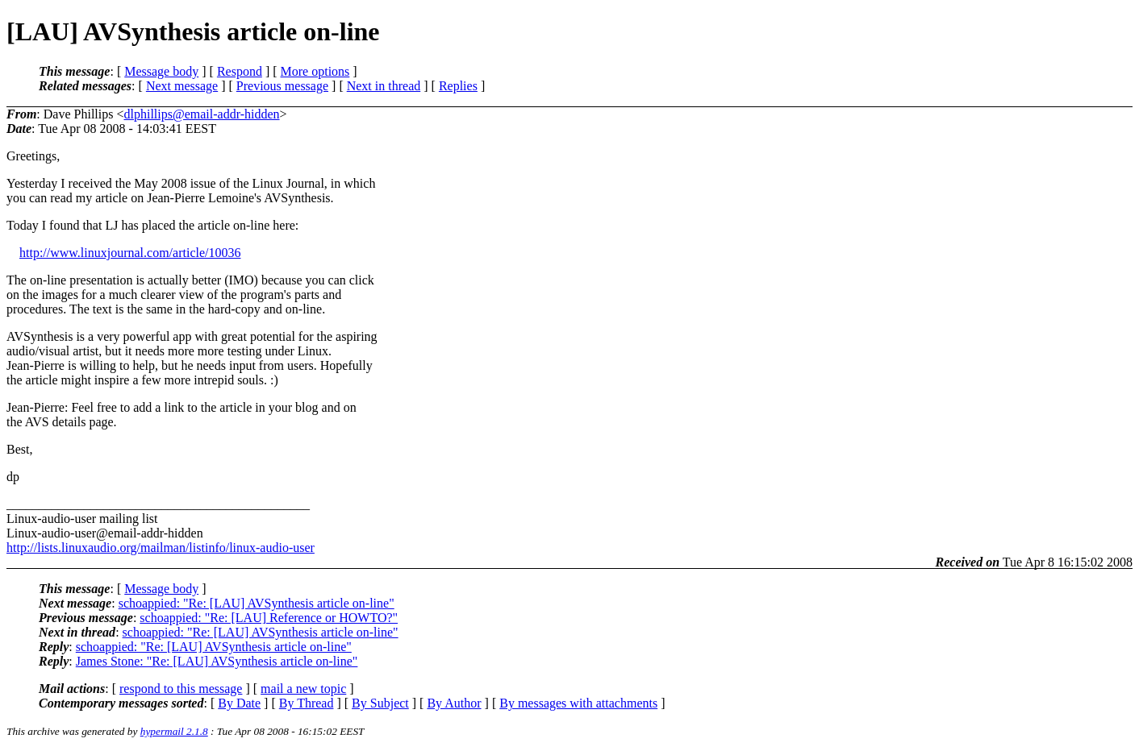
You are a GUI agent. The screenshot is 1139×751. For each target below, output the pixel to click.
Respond (239, 71)
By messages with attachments (578, 703)
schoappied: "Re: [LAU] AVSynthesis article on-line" (256, 603)
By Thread (306, 703)
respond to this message (180, 688)
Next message (182, 86)
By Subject (380, 703)
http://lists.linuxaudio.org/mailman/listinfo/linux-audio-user (160, 547)
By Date (239, 703)
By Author (454, 703)
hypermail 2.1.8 (174, 731)
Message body (161, 71)
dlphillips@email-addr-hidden (201, 114)
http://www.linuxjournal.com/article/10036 (129, 252)
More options (315, 71)
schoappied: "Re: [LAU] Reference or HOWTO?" (269, 617)
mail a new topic (303, 688)
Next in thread (384, 86)
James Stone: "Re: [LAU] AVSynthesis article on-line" (217, 661)
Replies (458, 86)
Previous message (282, 86)
